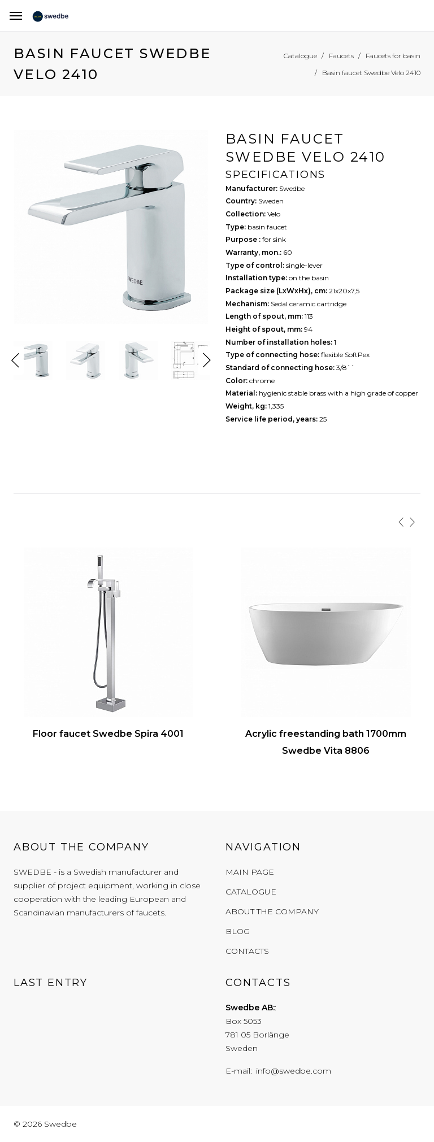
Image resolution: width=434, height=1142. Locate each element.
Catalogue (250, 892)
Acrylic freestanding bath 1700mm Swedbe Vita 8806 (325, 742)
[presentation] (401, 522)
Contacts (247, 951)
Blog (237, 931)
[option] (111, 229)
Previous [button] (15, 360)
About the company (272, 911)
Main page (249, 872)
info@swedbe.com (293, 1071)
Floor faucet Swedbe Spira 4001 (108, 733)
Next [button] (206, 360)
